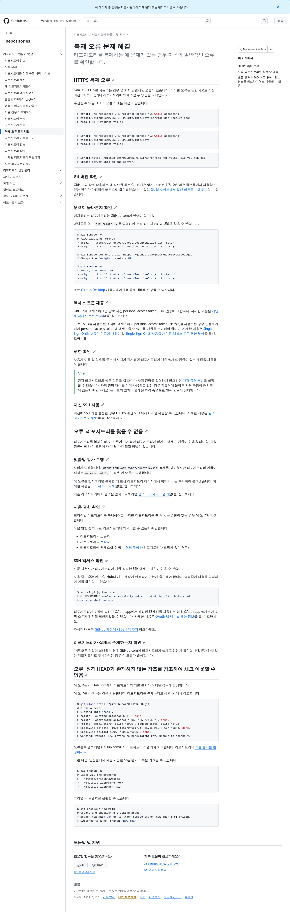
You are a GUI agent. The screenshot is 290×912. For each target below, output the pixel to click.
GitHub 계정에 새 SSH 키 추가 (116, 629)
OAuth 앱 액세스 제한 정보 (174, 616)
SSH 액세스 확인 (91, 560)
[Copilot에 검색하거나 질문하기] (146, 21)
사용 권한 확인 (89, 507)
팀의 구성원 (133, 547)
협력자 (105, 542)
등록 (280, 21)
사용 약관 (109, 897)
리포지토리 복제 (103, 486)
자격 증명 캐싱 (193, 380)
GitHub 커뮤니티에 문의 (161, 864)
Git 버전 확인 (88, 176)
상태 (142, 897)
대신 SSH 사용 (89, 405)
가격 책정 (155, 897)
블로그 (189, 897)
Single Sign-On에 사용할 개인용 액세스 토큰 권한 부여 (164, 333)
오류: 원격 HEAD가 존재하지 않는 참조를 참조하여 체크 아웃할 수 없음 (144, 671)
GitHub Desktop (93, 290)
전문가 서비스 (172, 897)
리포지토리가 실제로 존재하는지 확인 (110, 642)
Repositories (18, 41)
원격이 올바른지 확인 (95, 207)
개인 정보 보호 (127, 897)
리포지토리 (81, 34)
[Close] (278, 6)
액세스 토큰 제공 (91, 302)
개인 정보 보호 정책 (84, 872)
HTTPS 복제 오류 (94, 79)
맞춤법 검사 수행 (91, 459)
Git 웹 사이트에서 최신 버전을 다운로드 (178, 189)
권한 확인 (85, 351)
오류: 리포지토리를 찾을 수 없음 (111, 431)
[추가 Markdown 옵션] (270, 49)
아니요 (98, 865)
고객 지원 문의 (155, 870)
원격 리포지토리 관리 (153, 494)
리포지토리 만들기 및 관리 (108, 34)
